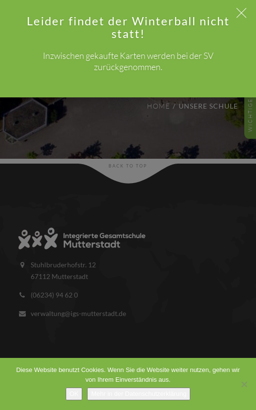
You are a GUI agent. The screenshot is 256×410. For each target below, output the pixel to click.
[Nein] (244, 384)
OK (74, 393)
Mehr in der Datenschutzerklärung (138, 393)
